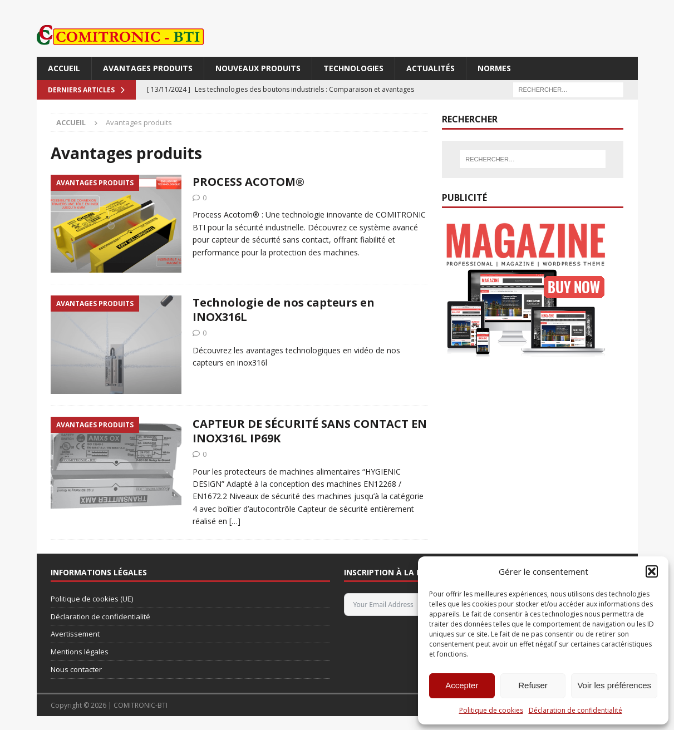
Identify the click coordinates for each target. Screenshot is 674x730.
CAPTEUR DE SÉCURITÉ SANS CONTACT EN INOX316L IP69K (310, 431)
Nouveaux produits (258, 68)
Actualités (430, 68)
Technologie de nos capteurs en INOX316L (284, 309)
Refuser (533, 685)
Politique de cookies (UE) (92, 599)
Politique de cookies (491, 710)
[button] (651, 571)
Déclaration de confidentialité (575, 710)
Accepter (461, 685)
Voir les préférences (614, 685)
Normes (494, 68)
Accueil (64, 68)
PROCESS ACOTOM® (248, 181)
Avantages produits (148, 68)
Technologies (353, 68)
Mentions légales (80, 652)
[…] (234, 521)
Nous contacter (76, 669)
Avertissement (75, 634)
